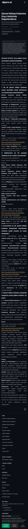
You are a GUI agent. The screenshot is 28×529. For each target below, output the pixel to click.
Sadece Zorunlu (14, 525)
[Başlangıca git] (7, 2)
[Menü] (24, 2)
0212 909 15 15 (7, 510)
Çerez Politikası (22, 525)
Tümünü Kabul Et (6, 525)
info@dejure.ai (6, 507)
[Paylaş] (25, 409)
